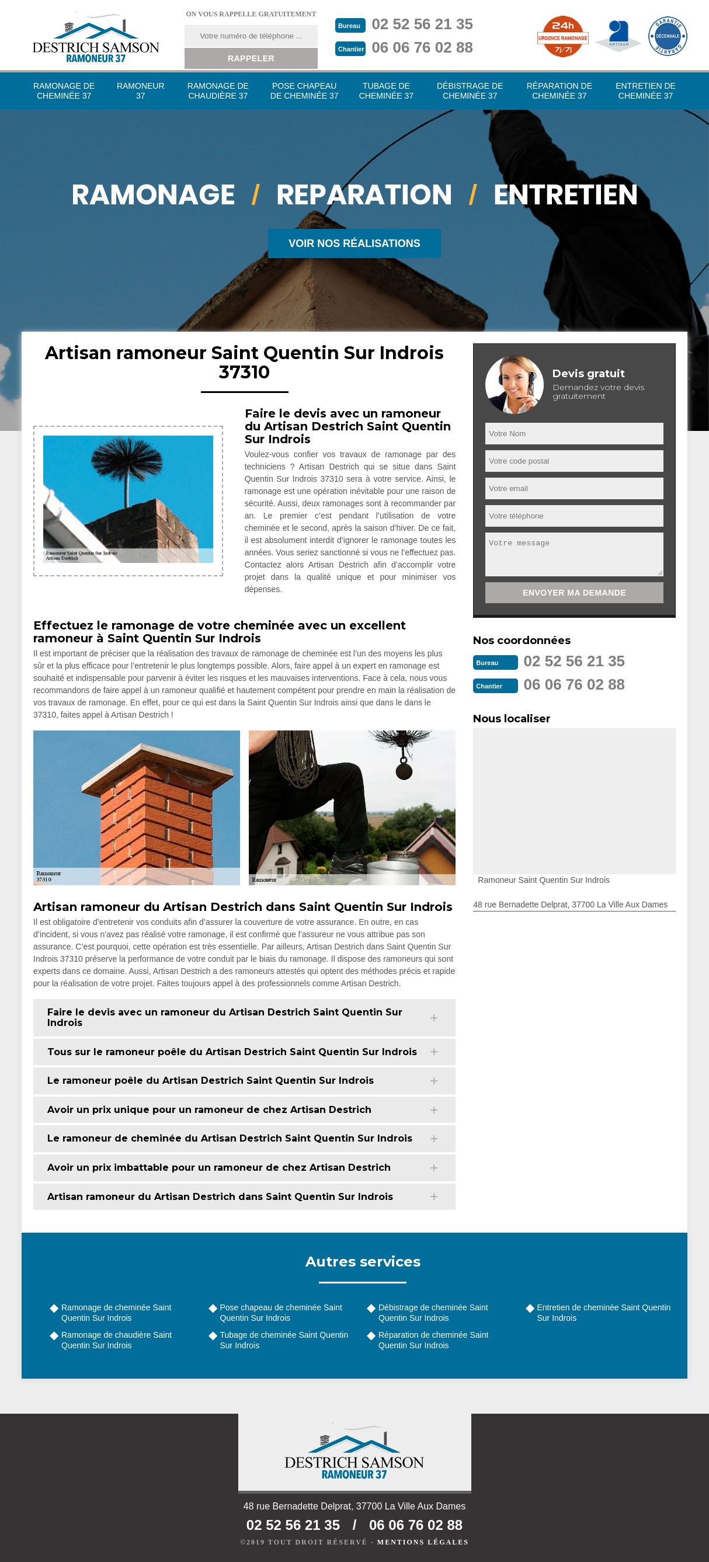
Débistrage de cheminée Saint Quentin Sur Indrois (433, 1313)
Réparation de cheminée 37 (559, 90)
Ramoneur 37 (141, 90)
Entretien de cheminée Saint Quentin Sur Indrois (604, 1313)
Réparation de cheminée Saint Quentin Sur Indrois (433, 1340)
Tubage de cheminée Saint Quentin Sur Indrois (284, 1340)
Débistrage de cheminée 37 (470, 90)
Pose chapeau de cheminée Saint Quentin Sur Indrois (281, 1313)
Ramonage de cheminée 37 (64, 90)
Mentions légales (423, 1542)
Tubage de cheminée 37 (386, 90)
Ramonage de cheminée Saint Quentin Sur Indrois (116, 1313)
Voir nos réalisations (354, 243)
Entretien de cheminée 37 (646, 90)
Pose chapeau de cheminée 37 (304, 90)
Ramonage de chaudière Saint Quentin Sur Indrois (116, 1340)
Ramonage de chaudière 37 (218, 90)
